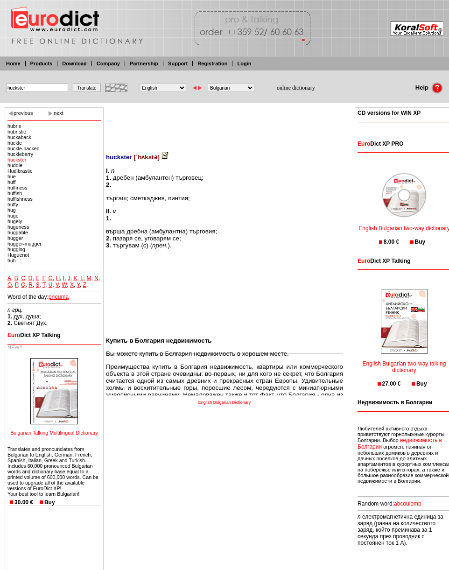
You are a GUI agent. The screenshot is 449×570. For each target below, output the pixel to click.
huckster (16, 159)
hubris (14, 126)
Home (13, 63)
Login (244, 63)
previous (23, 113)
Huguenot (18, 255)
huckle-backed (23, 148)
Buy (49, 502)
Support (178, 63)
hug (11, 210)
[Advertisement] (224, 124)
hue (11, 176)
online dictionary (296, 87)
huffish (14, 193)
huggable (17, 232)
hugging (16, 249)
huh (11, 260)
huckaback (19, 137)
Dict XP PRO (380, 144)
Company (108, 63)
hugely (14, 221)
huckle (14, 143)
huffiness (17, 187)
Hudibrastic (19, 171)
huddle (14, 165)
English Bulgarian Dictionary (224, 402)
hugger (15, 238)
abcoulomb (407, 503)
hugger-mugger (24, 243)
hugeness (18, 227)
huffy (12, 204)
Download (74, 63)
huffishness (20, 199)
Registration (212, 63)
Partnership (144, 63)
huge (13, 215)
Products (41, 63)
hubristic (16, 131)
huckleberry (20, 154)
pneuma (59, 297)
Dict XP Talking (34, 335)
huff (11, 182)
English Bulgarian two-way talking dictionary (404, 361)
